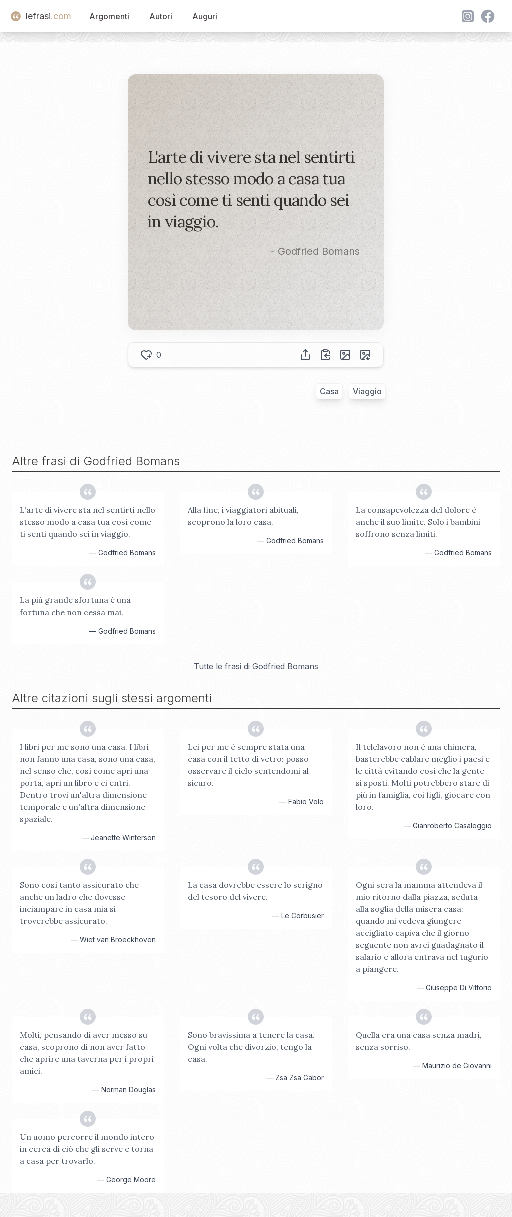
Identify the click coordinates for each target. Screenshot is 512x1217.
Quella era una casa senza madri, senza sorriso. (419, 1041)
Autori (161, 16)
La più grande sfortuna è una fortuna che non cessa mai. (75, 606)
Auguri (205, 16)
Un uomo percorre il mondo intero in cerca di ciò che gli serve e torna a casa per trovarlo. (87, 1149)
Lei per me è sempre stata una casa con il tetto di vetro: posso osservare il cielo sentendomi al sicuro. (248, 765)
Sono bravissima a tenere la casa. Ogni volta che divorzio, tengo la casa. (251, 1047)
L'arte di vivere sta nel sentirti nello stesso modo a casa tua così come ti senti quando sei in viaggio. (88, 522)
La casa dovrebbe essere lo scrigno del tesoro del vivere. (255, 891)
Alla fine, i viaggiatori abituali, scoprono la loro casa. (243, 516)
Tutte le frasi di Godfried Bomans (256, 666)
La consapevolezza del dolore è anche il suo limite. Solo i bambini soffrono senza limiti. (418, 522)
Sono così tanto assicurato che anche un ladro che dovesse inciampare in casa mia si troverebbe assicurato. (79, 903)
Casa (329, 391)
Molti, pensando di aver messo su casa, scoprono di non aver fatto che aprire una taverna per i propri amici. (87, 1053)
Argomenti (110, 16)
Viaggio (367, 391)
